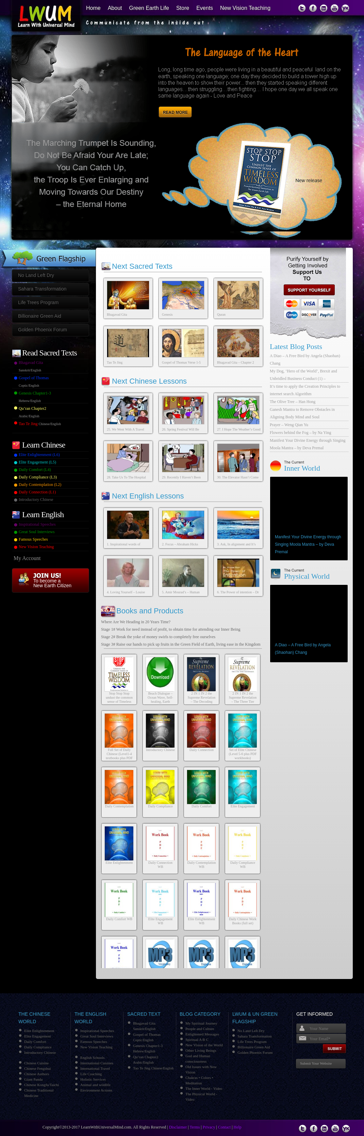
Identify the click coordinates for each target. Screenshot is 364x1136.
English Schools (92, 1057)
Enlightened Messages (202, 1034)
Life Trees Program (38, 302)
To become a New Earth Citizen (52, 583)
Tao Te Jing (114, 362)
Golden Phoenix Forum (42, 329)
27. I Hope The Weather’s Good (239, 429)
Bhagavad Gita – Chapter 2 (235, 362)
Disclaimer (178, 1127)
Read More (176, 104)
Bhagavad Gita (117, 314)
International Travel (95, 1068)
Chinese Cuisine (36, 1063)
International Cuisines (96, 1063)
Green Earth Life (149, 8)
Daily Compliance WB (242, 865)
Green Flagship (48, 252)
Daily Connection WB (160, 865)
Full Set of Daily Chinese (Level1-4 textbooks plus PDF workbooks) (119, 756)
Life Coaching (91, 1074)
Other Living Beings (200, 1050)
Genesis (167, 314)
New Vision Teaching (245, 8)
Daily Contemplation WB (201, 865)
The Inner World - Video (203, 1088)
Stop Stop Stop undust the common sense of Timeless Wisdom (119, 699)
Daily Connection (201, 750)
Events (204, 8)
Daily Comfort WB (119, 919)
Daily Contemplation (119, 806)
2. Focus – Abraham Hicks (180, 544)
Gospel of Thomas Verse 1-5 (181, 362)
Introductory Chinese (160, 750)
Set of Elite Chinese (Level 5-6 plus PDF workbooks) (243, 754)
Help (238, 1127)
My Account (27, 558)
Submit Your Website (316, 1063)
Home (93, 8)
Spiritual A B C (197, 1039)
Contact (224, 1127)
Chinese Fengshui (37, 1068)
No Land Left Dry (36, 275)
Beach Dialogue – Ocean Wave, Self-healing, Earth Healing (160, 699)
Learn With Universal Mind (42, 17)
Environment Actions (96, 1090)
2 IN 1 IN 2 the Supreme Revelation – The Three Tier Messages (243, 699)
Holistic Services (93, 1079)
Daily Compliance (160, 806)
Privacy (209, 1127)
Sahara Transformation (42, 289)
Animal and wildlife (95, 1085)
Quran (221, 314)
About (115, 8)
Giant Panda (33, 1079)
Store (182, 8)
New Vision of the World (204, 1045)
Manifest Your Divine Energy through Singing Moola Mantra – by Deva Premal (308, 544)
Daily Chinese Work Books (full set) (243, 921)
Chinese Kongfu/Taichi (41, 1085)
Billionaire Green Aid (39, 316)
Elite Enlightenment (119, 862)
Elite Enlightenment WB (201, 921)
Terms (195, 1127)
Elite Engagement (243, 806)
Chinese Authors (36, 1074)
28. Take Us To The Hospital (126, 477)
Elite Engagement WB (160, 921)
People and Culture (199, 1029)
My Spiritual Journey (201, 1023)
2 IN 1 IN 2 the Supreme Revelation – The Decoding (201, 697)
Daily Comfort (202, 806)
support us (306, 289)
